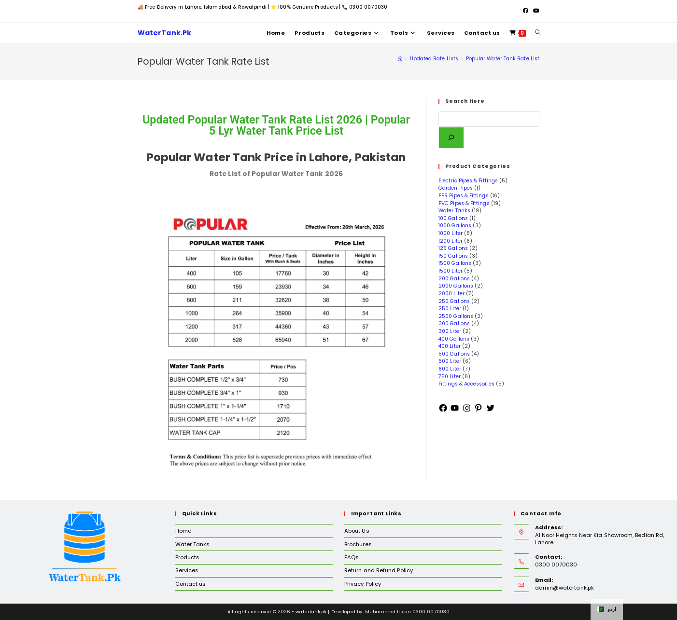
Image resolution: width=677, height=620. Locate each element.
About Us (356, 531)
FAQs (351, 557)
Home (183, 531)
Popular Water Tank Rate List (502, 58)
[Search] (451, 138)
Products (187, 557)
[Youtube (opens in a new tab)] (535, 11)
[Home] (399, 58)
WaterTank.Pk (167, 33)
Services (187, 570)
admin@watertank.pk (564, 588)
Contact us (190, 584)
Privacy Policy (362, 584)
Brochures (358, 544)
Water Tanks (192, 544)
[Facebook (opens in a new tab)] (526, 11)
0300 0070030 (368, 7)
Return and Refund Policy (378, 570)
